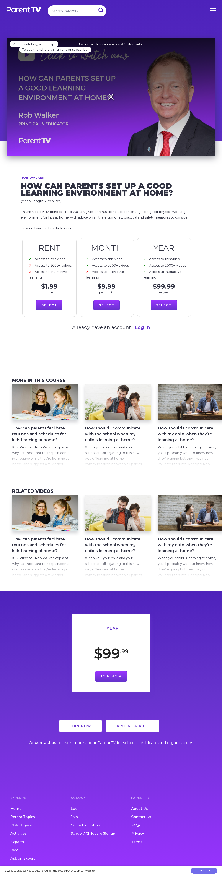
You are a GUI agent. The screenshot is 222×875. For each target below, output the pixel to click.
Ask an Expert (22, 858)
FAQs (136, 825)
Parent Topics (22, 817)
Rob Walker (32, 177)
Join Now (111, 676)
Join (74, 817)
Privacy (137, 833)
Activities (18, 833)
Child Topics (21, 825)
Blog (14, 850)
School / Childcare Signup (93, 833)
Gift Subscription (85, 825)
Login (76, 809)
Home (15, 809)
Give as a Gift (133, 726)
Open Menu (213, 8)
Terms (136, 842)
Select (49, 305)
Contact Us (141, 817)
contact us (45, 742)
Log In (142, 327)
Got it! (204, 870)
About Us (139, 809)
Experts (17, 842)
